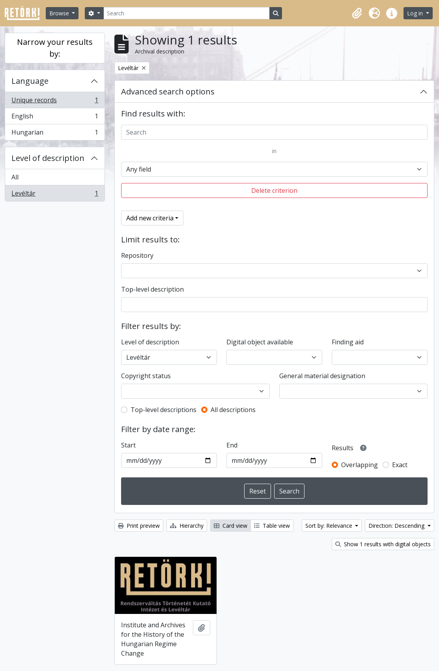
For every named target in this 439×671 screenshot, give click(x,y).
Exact (399, 464)
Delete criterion (274, 190)
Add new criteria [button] (150, 218)
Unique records (54, 101)
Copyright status (146, 376)
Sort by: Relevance (329, 525)
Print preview (139, 525)
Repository (137, 255)
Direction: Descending (397, 525)
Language (30, 81)
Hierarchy (187, 525)
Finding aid (348, 342)
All (15, 177)
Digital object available (259, 342)
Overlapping (359, 464)
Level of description (47, 158)
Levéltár (54, 195)
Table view (272, 525)
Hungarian (54, 134)
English (54, 117)
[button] (357, 13)
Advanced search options (168, 91)
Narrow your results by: (55, 48)
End (231, 445)
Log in (415, 13)
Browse (60, 13)
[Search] (186, 13)
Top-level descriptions (163, 409)
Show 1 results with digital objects (383, 544)
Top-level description (152, 289)
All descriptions (233, 409)
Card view (230, 525)
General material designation (322, 376)
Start (128, 445)
